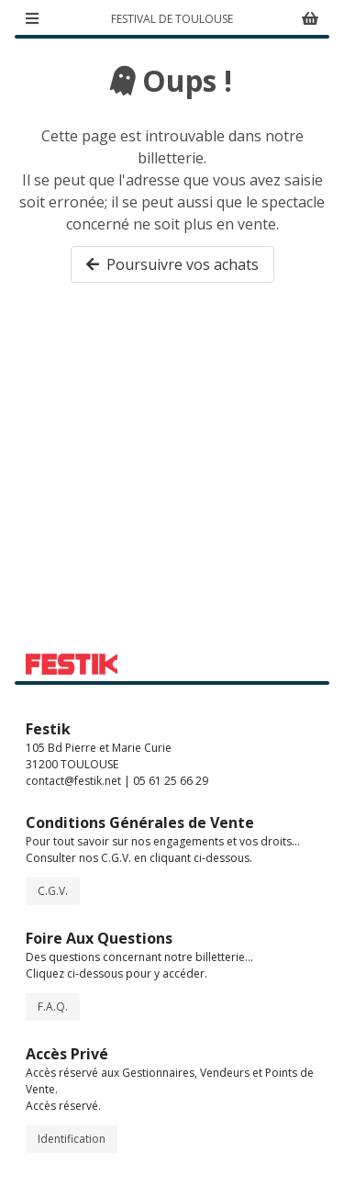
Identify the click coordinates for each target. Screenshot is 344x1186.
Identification (71, 1139)
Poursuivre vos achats (172, 264)
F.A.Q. (53, 1006)
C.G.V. (53, 891)
